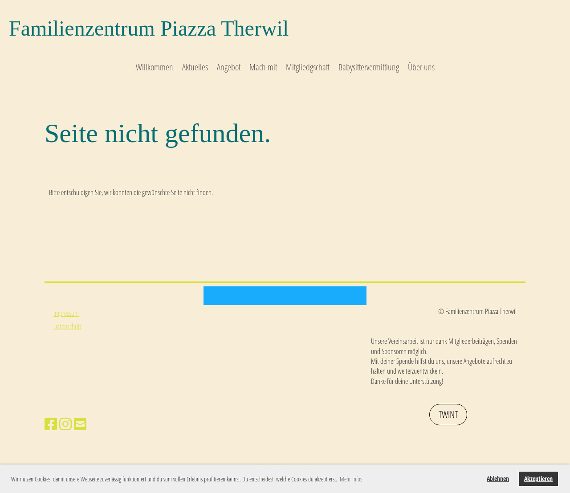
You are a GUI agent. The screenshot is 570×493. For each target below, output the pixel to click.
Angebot (228, 67)
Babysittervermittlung (368, 67)
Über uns (421, 67)
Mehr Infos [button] (351, 479)
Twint (448, 414)
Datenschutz (67, 326)
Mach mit (263, 67)
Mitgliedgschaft (308, 67)
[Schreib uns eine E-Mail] (80, 423)
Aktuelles (195, 67)
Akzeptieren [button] (538, 478)
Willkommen (154, 67)
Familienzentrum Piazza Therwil (149, 28)
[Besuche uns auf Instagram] (65, 423)
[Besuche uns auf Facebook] (51, 423)
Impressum (66, 313)
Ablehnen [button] (498, 478)
